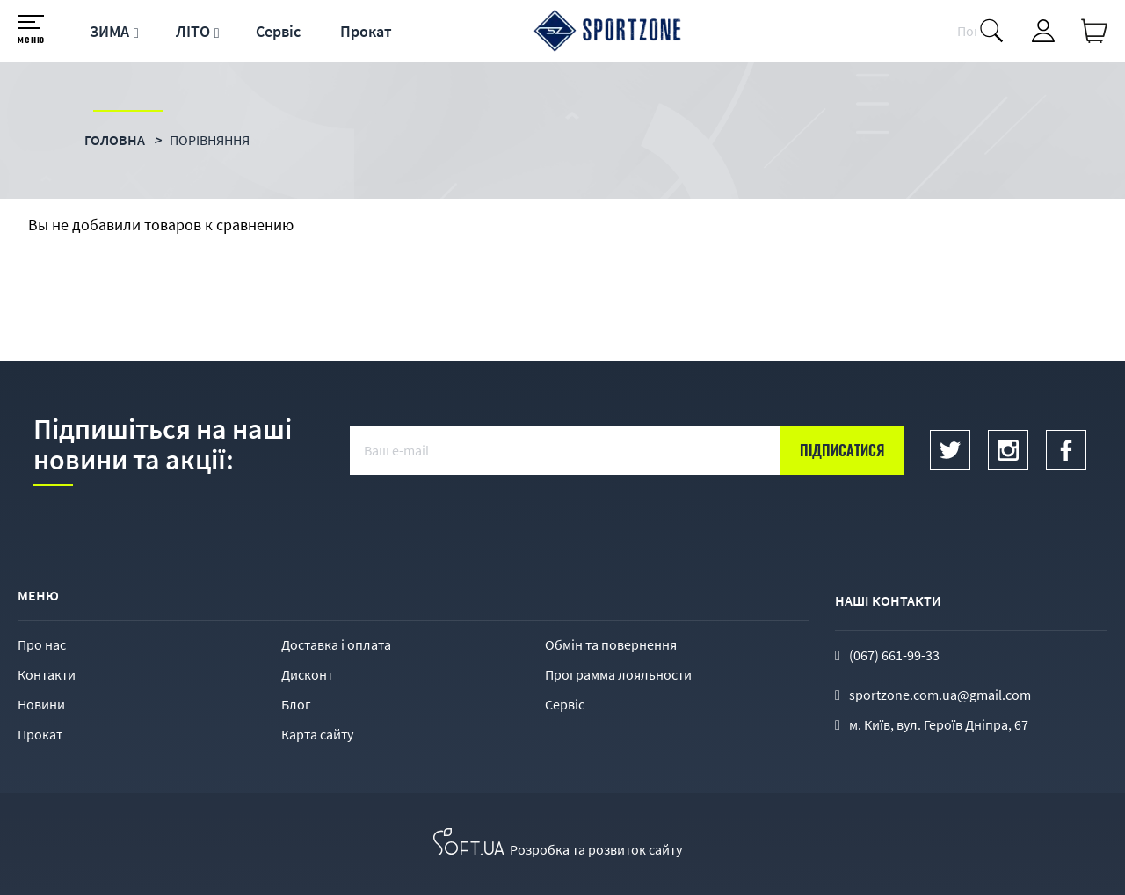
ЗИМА (109, 31)
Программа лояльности (618, 674)
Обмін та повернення (611, 644)
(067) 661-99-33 (894, 655)
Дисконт (307, 674)
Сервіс (278, 31)
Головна (114, 140)
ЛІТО (193, 31)
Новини (41, 704)
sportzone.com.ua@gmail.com (940, 694)
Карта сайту (317, 734)
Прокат (366, 31)
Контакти (47, 674)
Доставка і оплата (336, 644)
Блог (296, 704)
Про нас (42, 644)
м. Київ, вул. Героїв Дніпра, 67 (938, 724)
